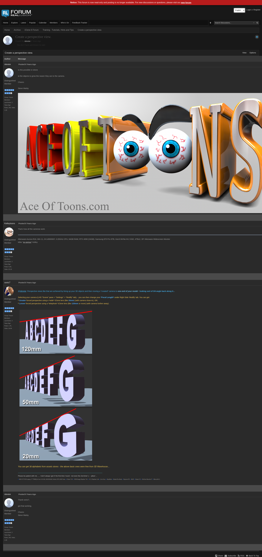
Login (248, 10)
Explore (14, 22)
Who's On (65, 22)
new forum (186, 3)
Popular (32, 22)
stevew (27, 41)
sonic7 (7, 282)
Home (6, 22)
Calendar (42, 22)
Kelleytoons (9, 223)
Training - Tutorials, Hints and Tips (58, 30)
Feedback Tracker (80, 22)
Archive (17, 30)
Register (256, 10)
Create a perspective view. (90, 30)
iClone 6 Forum (32, 30)
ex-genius (27, 242)
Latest (23, 22)
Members (53, 22)
